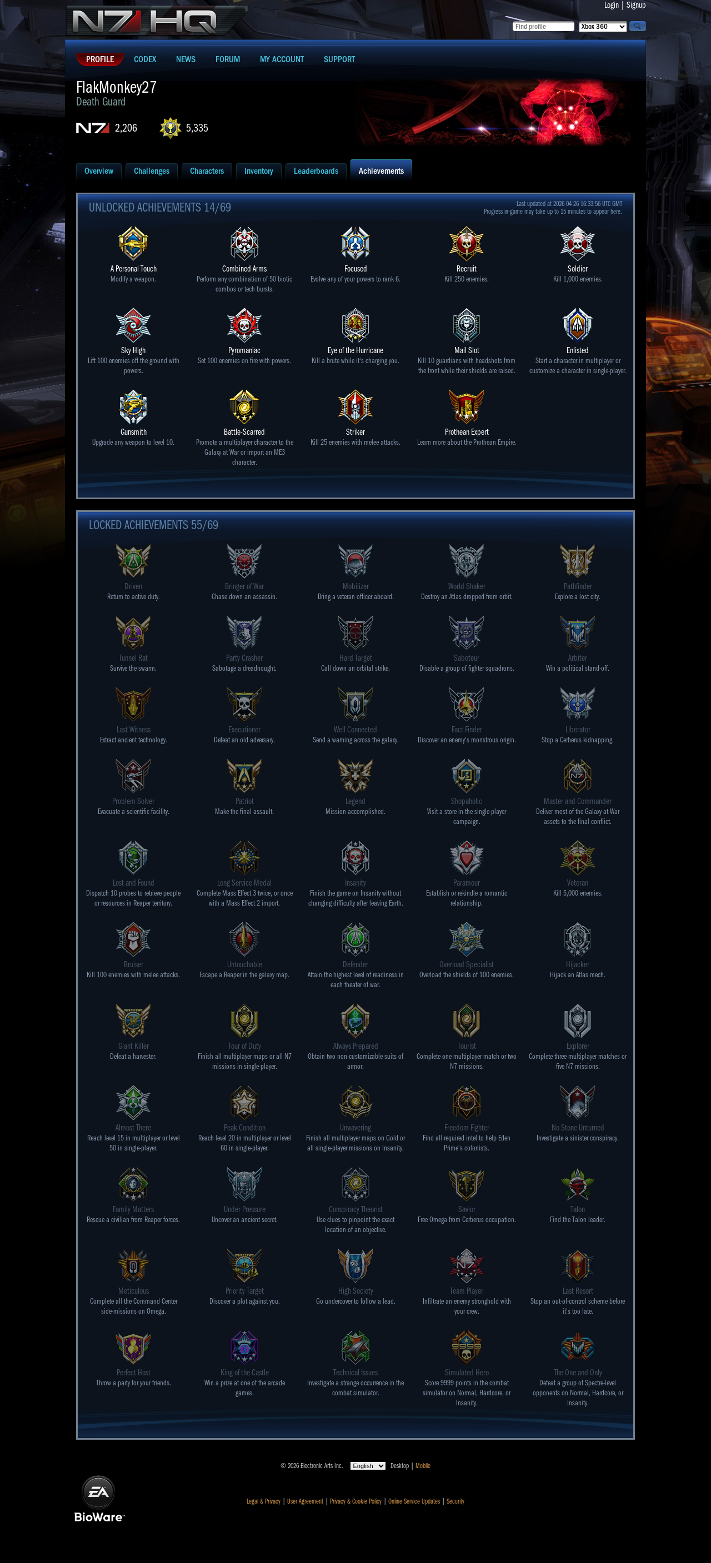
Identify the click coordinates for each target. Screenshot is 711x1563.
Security (455, 1501)
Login (611, 5)
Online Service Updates (414, 1501)
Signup (636, 5)
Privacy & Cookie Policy (356, 1501)
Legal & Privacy (264, 1501)
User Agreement (305, 1501)
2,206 (126, 128)
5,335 (197, 128)
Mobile (422, 1466)
